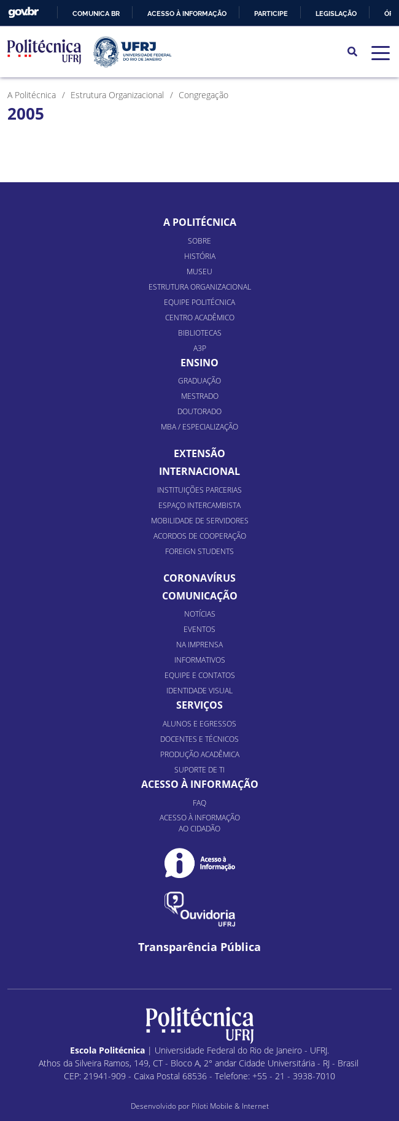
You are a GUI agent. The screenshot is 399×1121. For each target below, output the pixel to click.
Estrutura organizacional (200, 287)
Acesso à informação (187, 13)
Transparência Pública (199, 947)
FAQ (199, 803)
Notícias (199, 614)
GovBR (23, 12)
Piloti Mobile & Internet (230, 1106)
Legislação (336, 13)
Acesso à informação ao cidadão (200, 823)
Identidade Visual (199, 690)
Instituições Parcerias (199, 490)
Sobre (199, 241)
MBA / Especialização (199, 427)
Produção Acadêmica (199, 754)
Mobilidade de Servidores (200, 520)
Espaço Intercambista (199, 505)
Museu (199, 271)
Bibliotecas (200, 333)
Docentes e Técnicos (199, 739)
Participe (271, 13)
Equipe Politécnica (199, 302)
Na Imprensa (199, 644)
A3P (199, 348)
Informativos (199, 660)
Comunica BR (96, 13)
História (199, 256)
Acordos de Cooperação (199, 536)
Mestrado (200, 396)
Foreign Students (199, 551)
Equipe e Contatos (200, 675)
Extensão (199, 453)
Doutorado (199, 411)
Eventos (199, 629)
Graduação (199, 381)
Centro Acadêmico (199, 317)
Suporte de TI (199, 770)
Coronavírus (199, 578)
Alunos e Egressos (199, 723)
